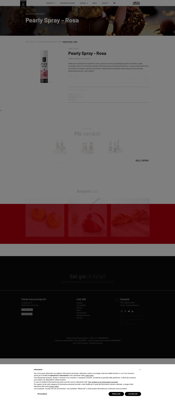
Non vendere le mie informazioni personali (102, 382)
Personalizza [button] (42, 394)
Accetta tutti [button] (133, 394)
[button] (140, 369)
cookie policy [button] (89, 375)
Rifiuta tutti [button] (116, 394)
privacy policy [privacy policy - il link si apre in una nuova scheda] (54, 386)
